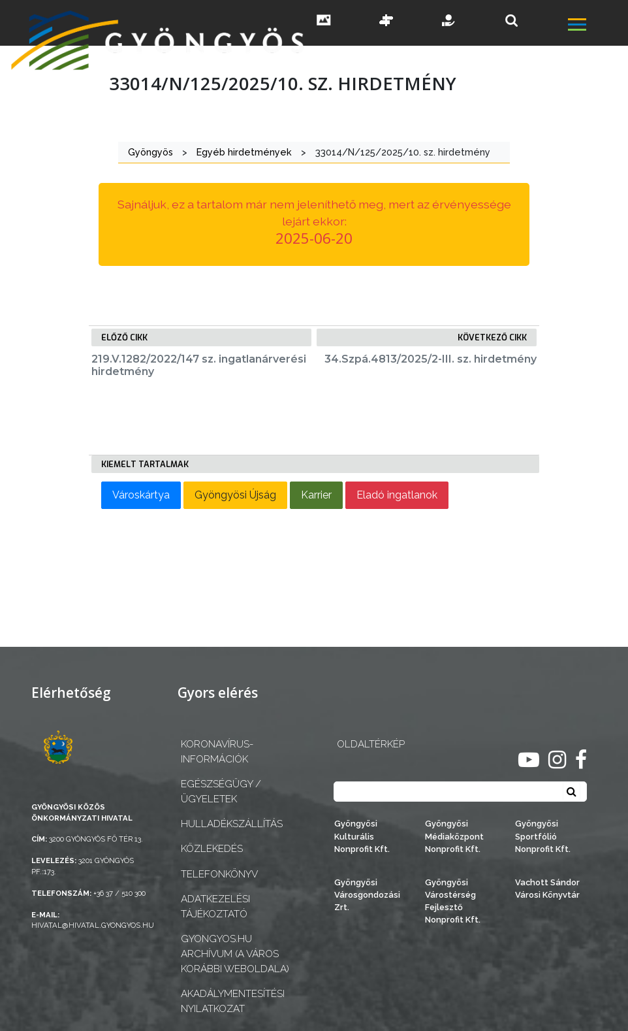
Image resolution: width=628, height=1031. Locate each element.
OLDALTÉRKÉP (371, 744)
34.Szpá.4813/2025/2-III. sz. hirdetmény (430, 359)
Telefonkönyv (219, 874)
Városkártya (141, 495)
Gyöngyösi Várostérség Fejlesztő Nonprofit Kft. (452, 901)
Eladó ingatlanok (396, 495)
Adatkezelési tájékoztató (215, 906)
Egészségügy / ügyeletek (221, 791)
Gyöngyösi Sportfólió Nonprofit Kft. (543, 836)
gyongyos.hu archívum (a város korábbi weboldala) (235, 954)
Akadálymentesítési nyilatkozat (233, 1001)
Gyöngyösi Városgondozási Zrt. (367, 894)
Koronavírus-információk (217, 751)
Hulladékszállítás (232, 824)
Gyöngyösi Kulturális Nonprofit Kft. (362, 836)
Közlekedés (212, 849)
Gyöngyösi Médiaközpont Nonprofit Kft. (454, 836)
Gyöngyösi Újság (235, 495)
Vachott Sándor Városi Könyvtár (547, 888)
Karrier (316, 495)
